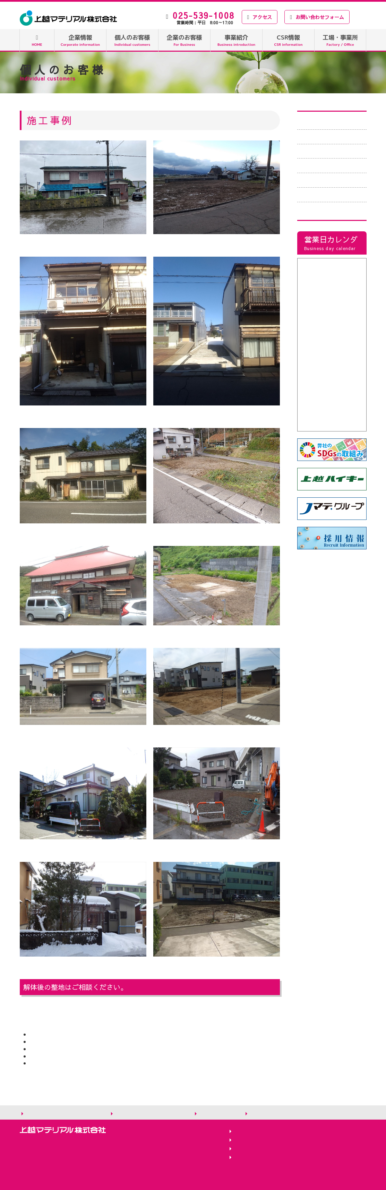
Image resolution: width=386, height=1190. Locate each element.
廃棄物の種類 (317, 122)
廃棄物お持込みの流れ (328, 136)
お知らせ (262, 1113)
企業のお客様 (184, 40)
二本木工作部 (251, 1140)
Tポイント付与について (330, 209)
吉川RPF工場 (251, 1131)
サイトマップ (216, 1113)
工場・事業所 (340, 40)
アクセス (259, 17)
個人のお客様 (132, 40)
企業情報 (80, 40)
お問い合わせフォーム (317, 17)
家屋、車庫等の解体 (326, 165)
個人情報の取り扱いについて (63, 1113)
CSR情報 (288, 40)
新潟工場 (246, 1149)
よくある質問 (317, 194)
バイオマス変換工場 (260, 1157)
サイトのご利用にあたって (149, 1113)
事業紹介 (236, 40)
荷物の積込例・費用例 (328, 151)
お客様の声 (314, 180)
